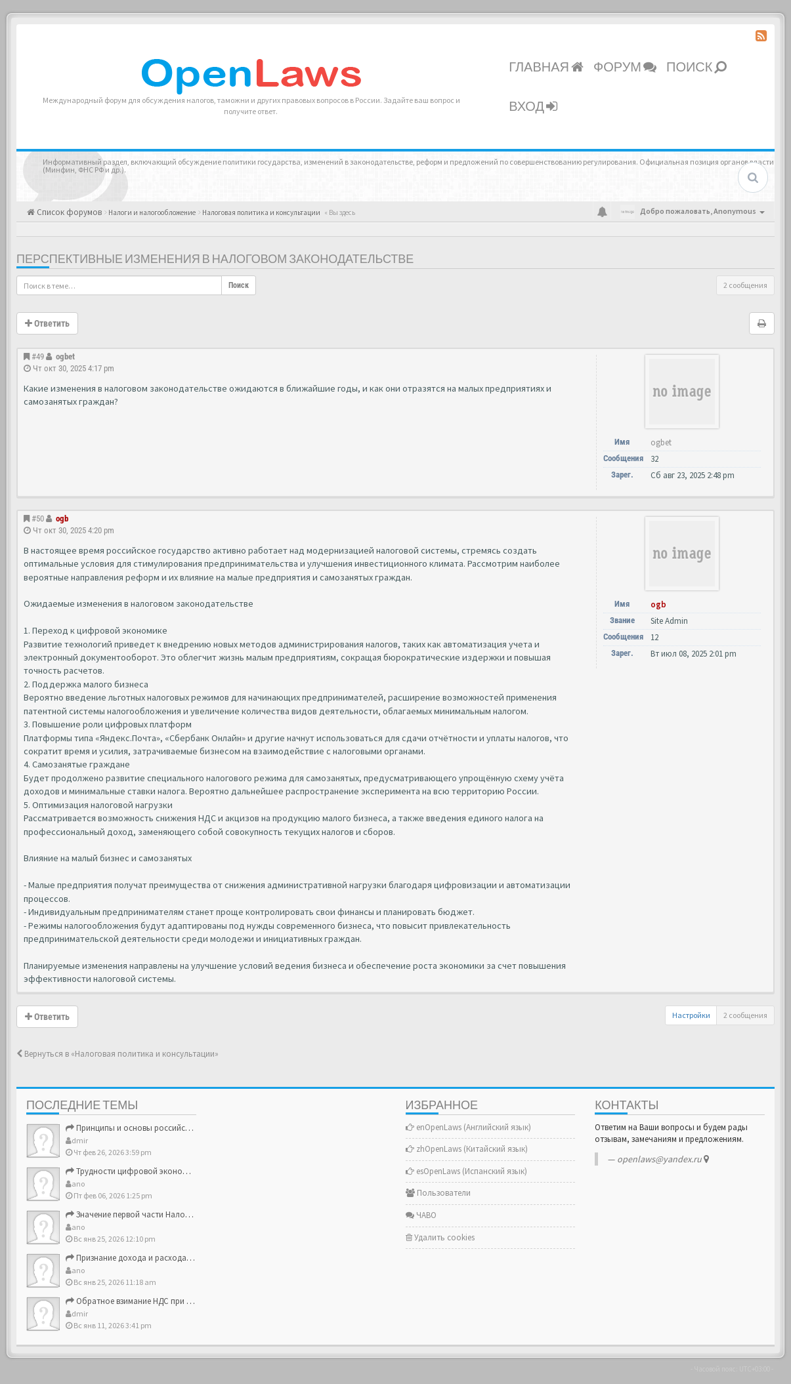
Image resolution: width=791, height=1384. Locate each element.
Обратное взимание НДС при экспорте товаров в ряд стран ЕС (188, 1301)
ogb (62, 518)
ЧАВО (421, 1215)
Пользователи (438, 1192)
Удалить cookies (440, 1237)
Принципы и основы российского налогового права (169, 1127)
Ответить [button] (47, 323)
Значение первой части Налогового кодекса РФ (161, 1214)
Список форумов (68, 212)
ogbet (65, 356)
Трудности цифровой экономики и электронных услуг (173, 1171)
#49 (38, 356)
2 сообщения (745, 285)
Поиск (696, 67)
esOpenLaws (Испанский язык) (466, 1171)
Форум (624, 67)
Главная (546, 67)
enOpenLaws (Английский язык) (468, 1127)
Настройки (691, 1015)
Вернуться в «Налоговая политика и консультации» (117, 1053)
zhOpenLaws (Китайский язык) (467, 1148)
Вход (533, 107)
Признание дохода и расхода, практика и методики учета (179, 1257)
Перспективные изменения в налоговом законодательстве (215, 259)
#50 (38, 518)
